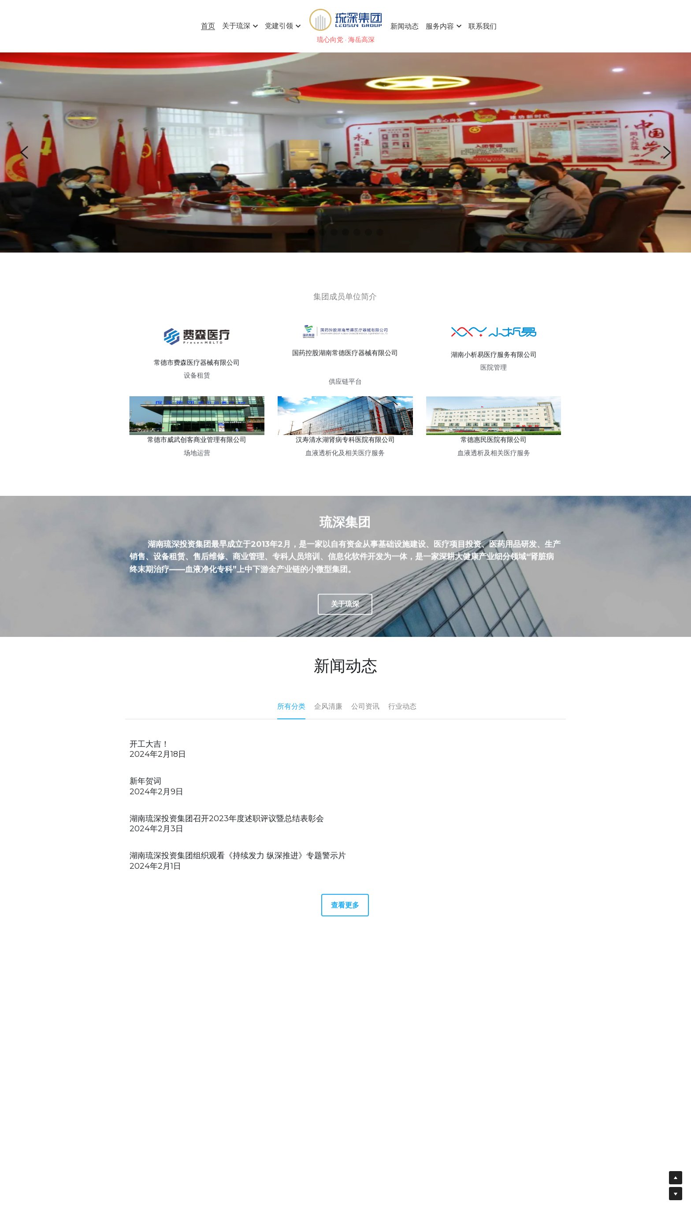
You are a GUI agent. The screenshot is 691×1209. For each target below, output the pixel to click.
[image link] (345, 19)
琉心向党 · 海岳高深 (346, 39)
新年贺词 (145, 789)
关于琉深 (345, 612)
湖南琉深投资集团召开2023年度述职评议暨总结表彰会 (227, 826)
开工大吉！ (149, 752)
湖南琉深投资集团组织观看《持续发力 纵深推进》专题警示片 (238, 863)
